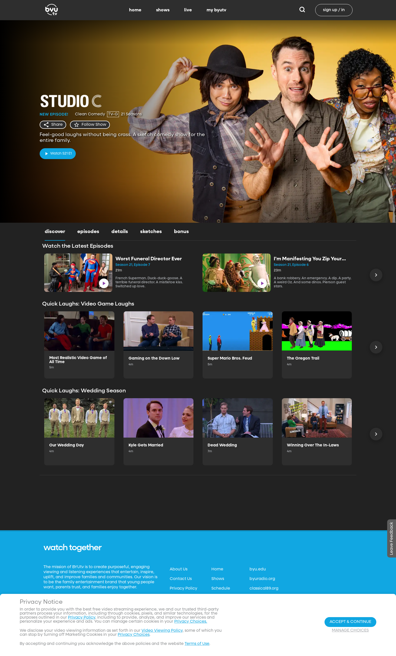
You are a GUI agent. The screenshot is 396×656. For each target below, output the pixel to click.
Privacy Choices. (190, 622)
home (135, 10)
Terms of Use (197, 644)
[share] (53, 125)
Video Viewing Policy (162, 631)
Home (217, 569)
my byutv (216, 10)
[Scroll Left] (376, 275)
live (188, 10)
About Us (178, 569)
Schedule (220, 589)
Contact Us (181, 579)
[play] (58, 153)
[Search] (302, 10)
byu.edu (258, 569)
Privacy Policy (183, 589)
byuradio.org (262, 579)
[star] (90, 125)
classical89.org (264, 589)
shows (162, 10)
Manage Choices (350, 630)
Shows (217, 579)
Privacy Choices (134, 635)
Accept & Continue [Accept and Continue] (350, 622)
